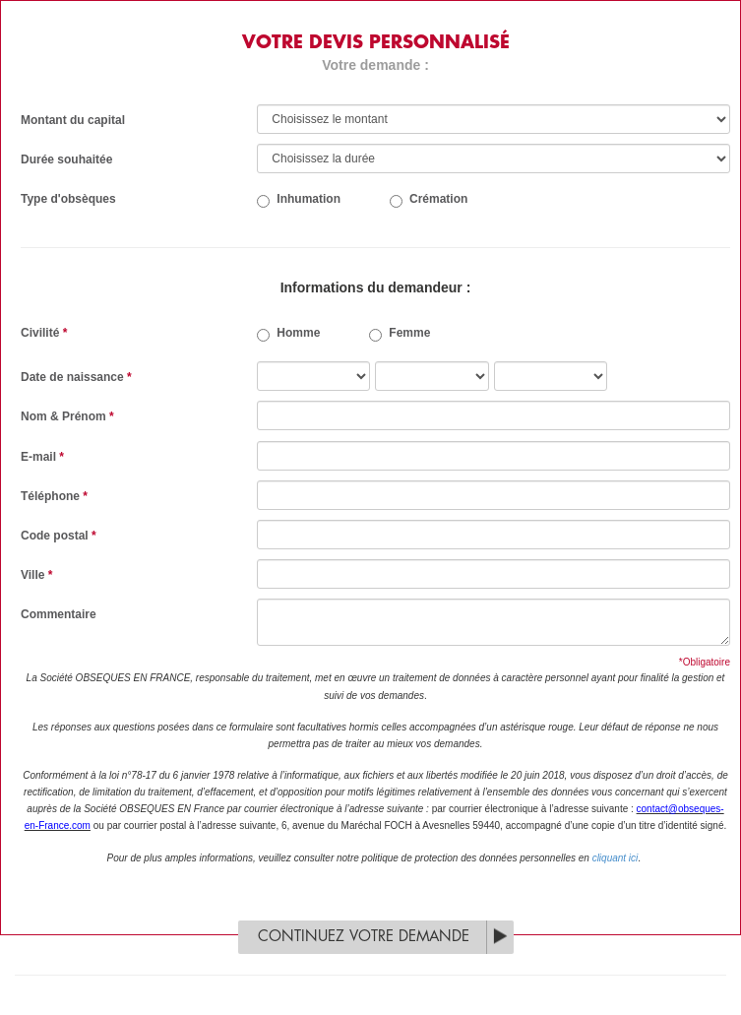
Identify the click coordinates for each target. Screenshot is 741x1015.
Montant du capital (73, 120)
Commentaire (58, 614)
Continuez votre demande (363, 936)
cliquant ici (615, 858)
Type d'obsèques (68, 199)
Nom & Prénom (67, 416)
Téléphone (54, 496)
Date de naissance (76, 377)
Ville (36, 575)
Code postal (58, 535)
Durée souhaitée (66, 159)
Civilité (44, 333)
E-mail (42, 457)
